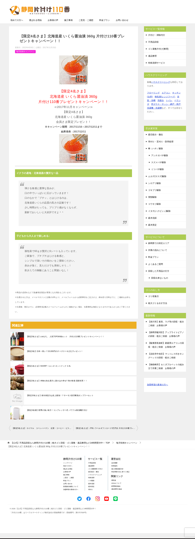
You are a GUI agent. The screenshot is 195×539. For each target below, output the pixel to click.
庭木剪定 (152, 231)
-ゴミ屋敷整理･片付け (95, 475)
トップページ (67, 469)
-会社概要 (114, 469)
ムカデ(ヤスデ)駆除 (157, 182)
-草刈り (90, 495)
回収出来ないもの (159, 284)
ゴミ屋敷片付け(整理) (158, 55)
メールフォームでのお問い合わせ (158, 17)
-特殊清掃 (91, 483)
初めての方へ (16, 26)
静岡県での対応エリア (158, 249)
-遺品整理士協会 (116, 495)
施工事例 (68, 26)
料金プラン (104, 26)
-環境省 (113, 486)
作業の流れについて (157, 256)
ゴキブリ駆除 (154, 196)
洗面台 (161, 106)
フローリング (153, 98)
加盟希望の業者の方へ (157, 390)
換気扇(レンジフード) (165, 102)
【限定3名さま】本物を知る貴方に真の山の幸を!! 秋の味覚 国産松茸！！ (56, 387)
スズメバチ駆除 (158, 168)
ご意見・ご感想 (86, 26)
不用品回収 (153, 48)
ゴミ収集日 (153, 302)
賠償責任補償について (70, 492)
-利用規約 (114, 472)
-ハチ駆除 (91, 486)
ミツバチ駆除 (157, 175)
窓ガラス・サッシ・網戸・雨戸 (166, 110)
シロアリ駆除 (154, 189)
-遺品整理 (91, 472)
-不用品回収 (92, 469)
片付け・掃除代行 (156, 41)
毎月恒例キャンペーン (25, 57)
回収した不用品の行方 (158, 277)
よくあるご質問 (155, 270)
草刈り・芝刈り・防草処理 (160, 147)
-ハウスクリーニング (95, 480)
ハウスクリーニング (160, 88)
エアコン (166, 98)
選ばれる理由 (35, 26)
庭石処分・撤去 (155, 140)
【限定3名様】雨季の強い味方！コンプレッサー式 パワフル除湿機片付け (56, 416)
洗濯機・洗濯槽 (154, 114)
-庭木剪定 (91, 492)
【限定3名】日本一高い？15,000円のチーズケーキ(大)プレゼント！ (54, 357)
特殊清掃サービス (156, 68)
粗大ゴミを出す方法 (157, 309)
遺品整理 (152, 62)
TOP (60, 448)
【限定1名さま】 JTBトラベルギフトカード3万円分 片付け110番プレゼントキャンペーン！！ (106, 434)
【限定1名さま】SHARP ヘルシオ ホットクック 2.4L (48, 372)
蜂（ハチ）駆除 (155, 154)
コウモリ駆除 (154, 210)
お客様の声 (53, 26)
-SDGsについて (116, 489)
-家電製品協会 (115, 492)
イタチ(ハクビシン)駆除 (159, 217)
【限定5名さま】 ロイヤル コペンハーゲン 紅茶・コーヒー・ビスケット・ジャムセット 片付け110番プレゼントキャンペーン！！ (43, 434)
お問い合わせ (122, 26)
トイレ (169, 106)
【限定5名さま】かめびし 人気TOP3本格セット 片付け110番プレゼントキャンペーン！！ (65, 342)
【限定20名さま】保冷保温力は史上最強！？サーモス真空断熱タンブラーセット (59, 401)
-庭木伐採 (91, 489)
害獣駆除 (152, 203)
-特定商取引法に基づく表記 (120, 477)
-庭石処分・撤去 (93, 477)
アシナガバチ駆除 (159, 161)
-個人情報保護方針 (117, 475)
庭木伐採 (152, 224)
